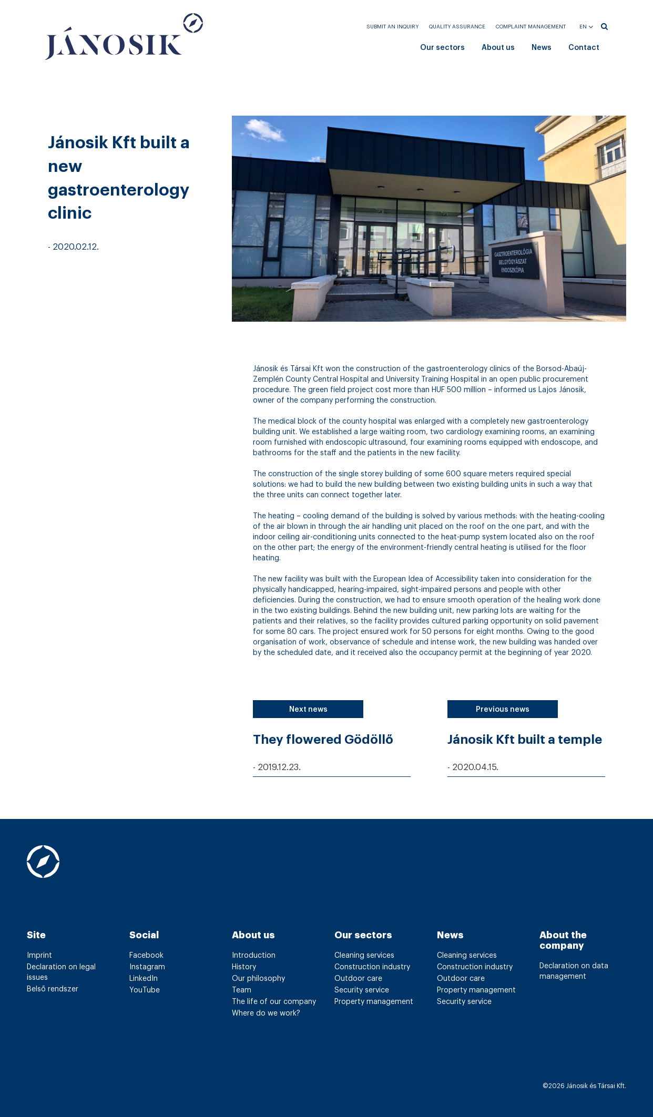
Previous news (502, 709)
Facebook (146, 955)
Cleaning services (364, 955)
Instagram (147, 967)
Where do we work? (266, 1013)
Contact (583, 48)
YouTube (144, 990)
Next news (308, 709)
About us (498, 48)
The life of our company (274, 1002)
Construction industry (372, 967)
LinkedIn (143, 978)
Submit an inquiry (392, 26)
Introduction (254, 955)
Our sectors (442, 48)
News (542, 48)
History (244, 967)
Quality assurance (457, 26)
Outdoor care (358, 978)
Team (241, 990)
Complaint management (531, 26)
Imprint (39, 955)
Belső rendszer (52, 989)
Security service (361, 990)
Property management (373, 1002)
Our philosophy (258, 978)
